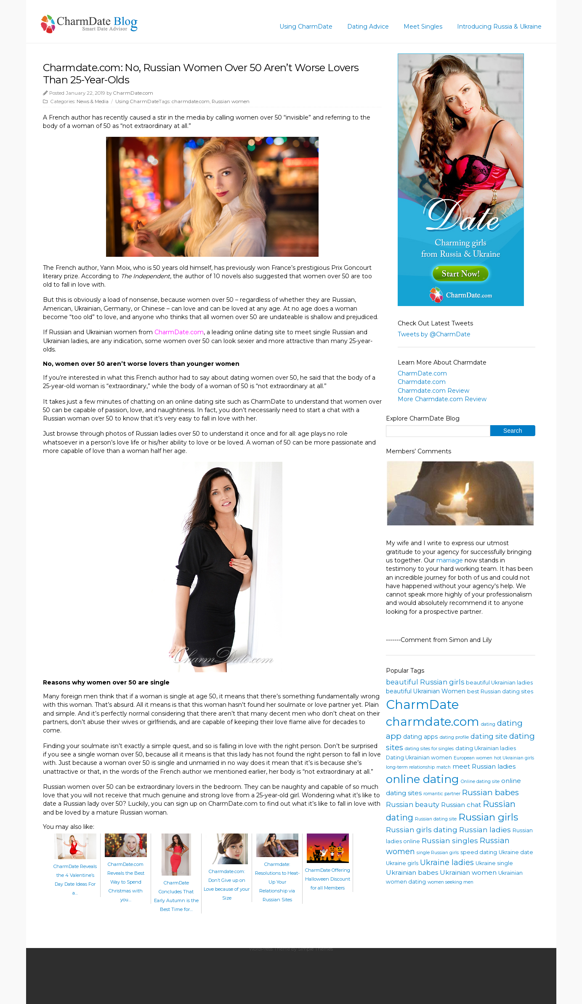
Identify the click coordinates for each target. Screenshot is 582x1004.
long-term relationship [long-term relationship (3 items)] (410, 767)
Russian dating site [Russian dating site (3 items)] (436, 819)
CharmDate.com (133, 93)
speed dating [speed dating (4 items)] (478, 852)
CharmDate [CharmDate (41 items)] (422, 704)
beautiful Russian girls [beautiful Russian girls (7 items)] (425, 682)
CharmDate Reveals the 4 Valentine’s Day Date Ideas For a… (75, 875)
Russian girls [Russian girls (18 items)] (488, 817)
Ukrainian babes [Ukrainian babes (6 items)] (412, 872)
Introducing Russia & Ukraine (499, 26)
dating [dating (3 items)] (488, 724)
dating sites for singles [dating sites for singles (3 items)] (429, 748)
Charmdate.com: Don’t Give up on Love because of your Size (227, 880)
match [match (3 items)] (443, 767)
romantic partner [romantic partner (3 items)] (441, 793)
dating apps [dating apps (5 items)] (420, 736)
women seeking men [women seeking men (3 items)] (450, 882)
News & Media (93, 101)
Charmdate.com (422, 382)
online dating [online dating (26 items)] (422, 779)
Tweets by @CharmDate (434, 334)
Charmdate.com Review (433, 390)
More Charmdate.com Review (442, 399)
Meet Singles (423, 26)
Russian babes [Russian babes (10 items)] (490, 792)
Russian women (231, 101)
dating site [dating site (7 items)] (489, 736)
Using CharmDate (305, 26)
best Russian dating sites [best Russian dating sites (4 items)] (500, 691)
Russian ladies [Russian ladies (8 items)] (485, 829)
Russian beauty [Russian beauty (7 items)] (412, 804)
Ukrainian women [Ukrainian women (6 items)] (468, 872)
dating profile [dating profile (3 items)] (454, 737)
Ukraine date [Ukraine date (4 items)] (516, 852)
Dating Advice (368, 26)
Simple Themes (315, 949)
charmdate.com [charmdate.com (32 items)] (432, 721)
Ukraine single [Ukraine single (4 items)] (494, 863)
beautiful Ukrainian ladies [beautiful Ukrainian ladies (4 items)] (499, 682)
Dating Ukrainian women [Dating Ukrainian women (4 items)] (419, 757)
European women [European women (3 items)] (473, 758)
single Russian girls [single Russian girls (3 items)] (438, 852)
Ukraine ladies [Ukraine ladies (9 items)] (447, 862)
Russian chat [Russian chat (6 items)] (461, 805)
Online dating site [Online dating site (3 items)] (480, 781)
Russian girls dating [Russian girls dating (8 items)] (421, 829)
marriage (449, 560)
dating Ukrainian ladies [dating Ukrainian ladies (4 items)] (485, 748)
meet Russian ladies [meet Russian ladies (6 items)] (484, 766)
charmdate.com (191, 101)
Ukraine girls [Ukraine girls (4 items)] (402, 863)
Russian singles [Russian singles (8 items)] (450, 840)
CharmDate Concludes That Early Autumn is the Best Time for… (176, 891)
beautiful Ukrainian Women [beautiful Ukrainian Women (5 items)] (425, 691)
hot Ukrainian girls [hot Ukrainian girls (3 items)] (514, 758)
